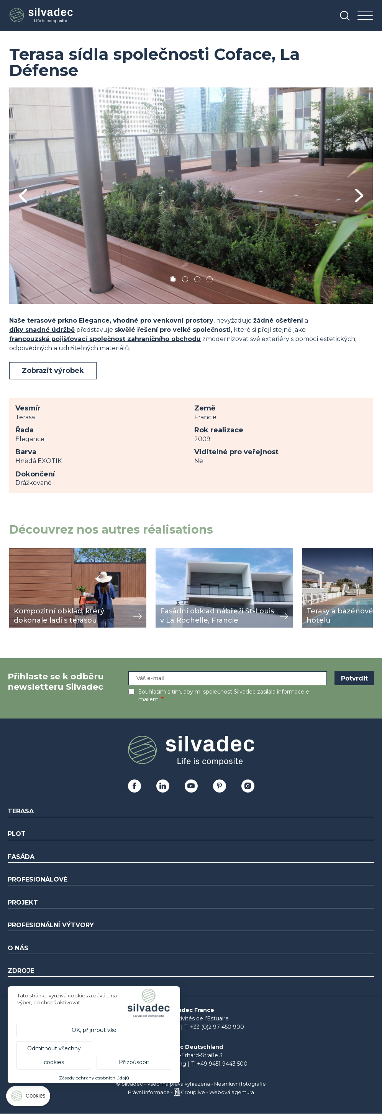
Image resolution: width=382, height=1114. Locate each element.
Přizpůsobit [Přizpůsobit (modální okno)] (134, 1062)
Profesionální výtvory (51, 925)
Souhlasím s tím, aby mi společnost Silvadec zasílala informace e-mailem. (224, 695)
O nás (18, 948)
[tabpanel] (191, 195)
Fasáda (21, 856)
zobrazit (21, 551)
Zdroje (21, 970)
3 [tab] (197, 280)
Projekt (23, 902)
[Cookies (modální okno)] (28, 1097)
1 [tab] (173, 280)
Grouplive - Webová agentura (217, 1092)
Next (359, 195)
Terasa (21, 811)
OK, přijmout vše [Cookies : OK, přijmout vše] (94, 1030)
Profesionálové (37, 879)
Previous (22, 195)
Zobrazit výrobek (53, 370)
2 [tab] (185, 280)
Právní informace (149, 1092)
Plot (17, 833)
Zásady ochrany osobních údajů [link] (94, 1078)
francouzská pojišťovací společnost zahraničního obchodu (105, 339)
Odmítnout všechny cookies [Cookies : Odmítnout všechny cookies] (54, 1055)
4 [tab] (209, 280)
